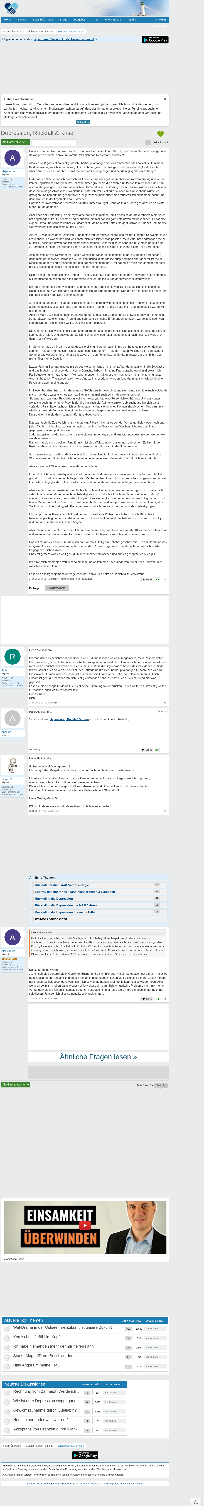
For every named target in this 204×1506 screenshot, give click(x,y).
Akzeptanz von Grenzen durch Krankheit (48, 1429)
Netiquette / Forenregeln (119, 1483)
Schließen (83, 122)
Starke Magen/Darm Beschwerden (43, 1355)
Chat (95, 19)
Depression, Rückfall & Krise (37, 133)
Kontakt (31, 1483)
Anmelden (160, 19)
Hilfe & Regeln (113, 19)
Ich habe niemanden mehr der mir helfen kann (53, 1346)
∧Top (196, 1501)
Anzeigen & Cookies (87, 1483)
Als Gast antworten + (15, 142)
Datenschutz (68, 1483)
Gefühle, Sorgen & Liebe (39, 1445)
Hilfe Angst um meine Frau (36, 1365)
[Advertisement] (98, 1027)
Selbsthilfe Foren (43, 19)
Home (7, 19)
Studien (132, 19)
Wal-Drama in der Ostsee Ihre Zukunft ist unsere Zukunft (62, 1327)
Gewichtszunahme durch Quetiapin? (45, 1410)
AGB (102, 1483)
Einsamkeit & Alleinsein (71, 1445)
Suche (63, 19)
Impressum (54, 1483)
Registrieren (158, 25)
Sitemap (138, 1483)
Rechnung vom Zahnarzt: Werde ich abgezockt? (55, 1391)
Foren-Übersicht (12, 1445)
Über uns (41, 1483)
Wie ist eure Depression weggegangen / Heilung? (56, 1401)
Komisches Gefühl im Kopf (36, 1337)
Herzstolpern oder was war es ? (40, 1419)
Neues (22, 19)
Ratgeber (79, 19)
